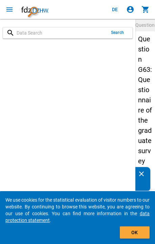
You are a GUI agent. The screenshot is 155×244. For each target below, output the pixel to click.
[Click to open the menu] (9, 9)
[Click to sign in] (130, 9)
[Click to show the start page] (35, 9)
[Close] (141, 174)
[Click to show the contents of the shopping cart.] (145, 9)
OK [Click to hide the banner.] (134, 232)
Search (117, 32)
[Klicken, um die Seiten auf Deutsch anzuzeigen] (115, 9)
